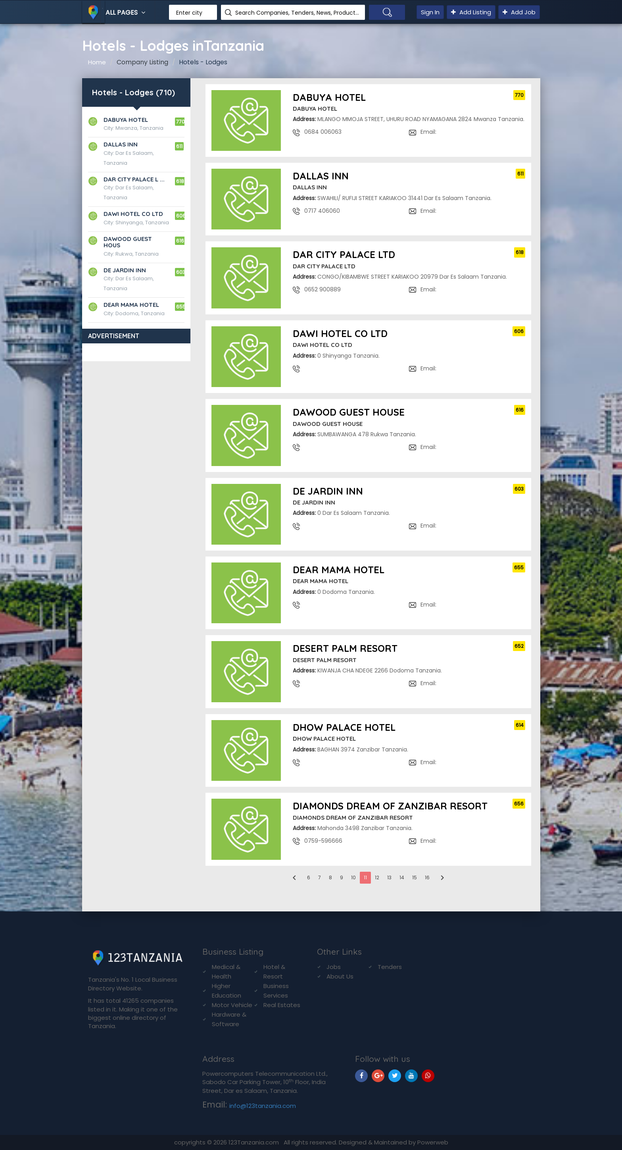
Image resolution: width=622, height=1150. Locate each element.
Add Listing (471, 12)
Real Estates (281, 1005)
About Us (339, 976)
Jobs (333, 967)
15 (414, 877)
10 (353, 877)
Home (97, 62)
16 (427, 877)
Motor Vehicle (232, 1005)
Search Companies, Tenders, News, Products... (297, 13)
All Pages (126, 12)
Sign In (430, 12)
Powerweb (432, 1142)
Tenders (390, 967)
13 (389, 877)
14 (401, 877)
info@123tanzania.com (262, 1106)
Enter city (189, 13)
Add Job (519, 12)
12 (377, 877)
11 (365, 877)
